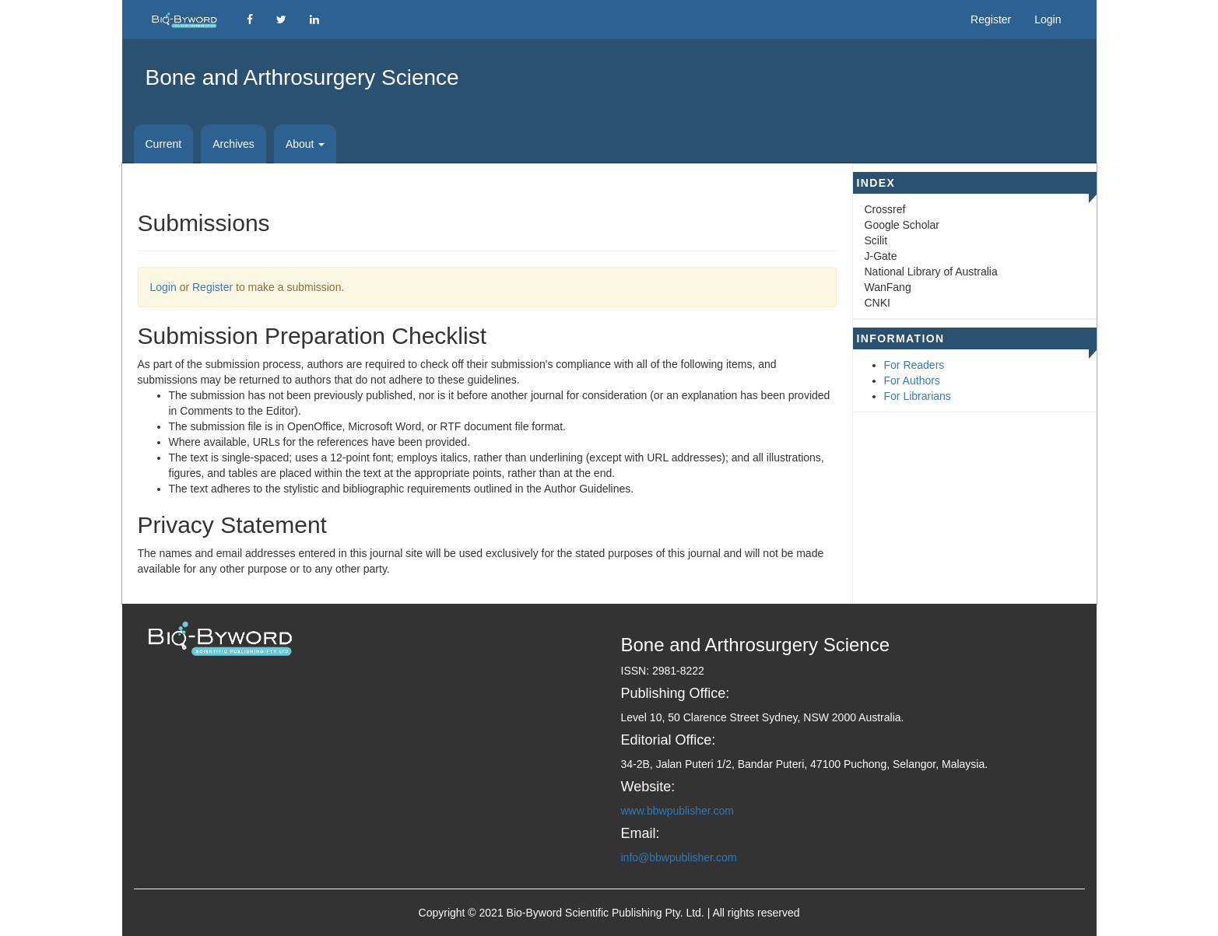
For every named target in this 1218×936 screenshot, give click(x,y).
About (305, 144)
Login (1047, 19)
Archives (233, 144)
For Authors (912, 380)
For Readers (914, 365)
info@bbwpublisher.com (679, 857)
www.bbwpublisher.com (678, 811)
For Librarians (917, 396)
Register (991, 19)
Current (164, 144)
